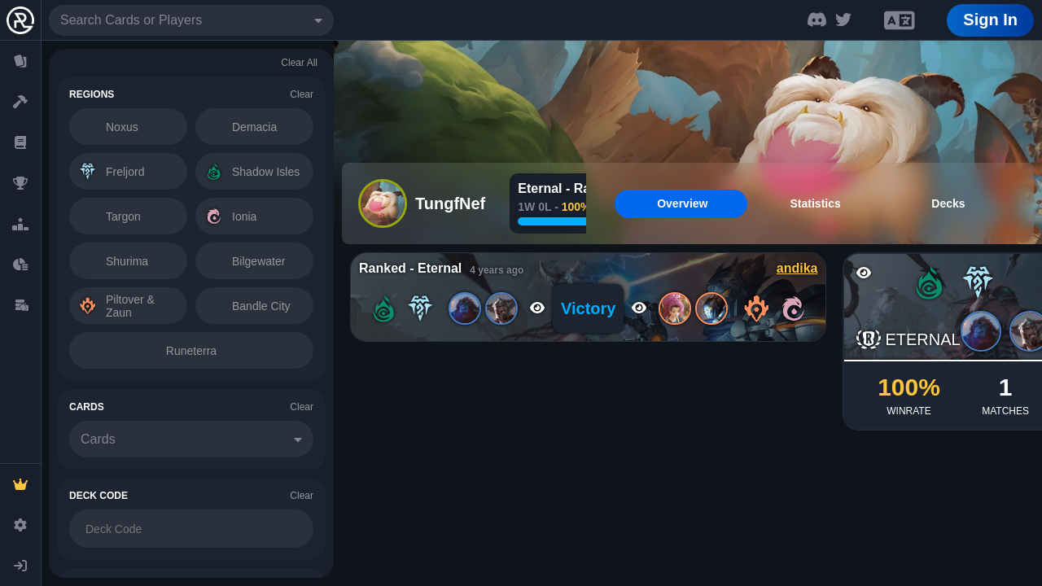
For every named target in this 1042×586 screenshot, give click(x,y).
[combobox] (191, 20)
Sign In (990, 19)
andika (797, 268)
